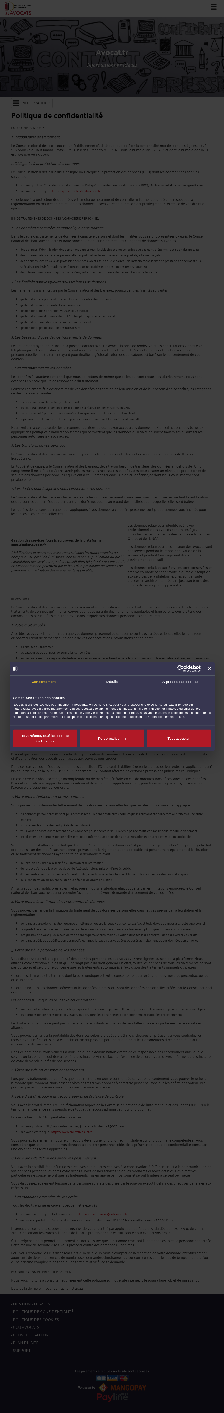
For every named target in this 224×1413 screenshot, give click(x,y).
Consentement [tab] (44, 682)
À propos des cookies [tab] (180, 682)
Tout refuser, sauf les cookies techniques (45, 738)
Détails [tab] (112, 682)
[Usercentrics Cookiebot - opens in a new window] (181, 668)
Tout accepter (178, 738)
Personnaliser (112, 738)
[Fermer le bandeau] (209, 668)
